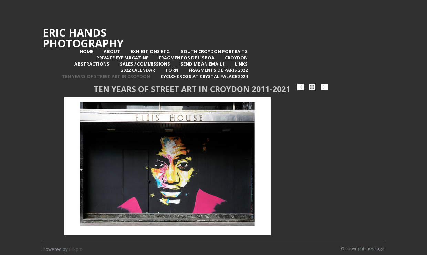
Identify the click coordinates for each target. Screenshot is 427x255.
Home (86, 51)
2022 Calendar (138, 70)
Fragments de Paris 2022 (218, 70)
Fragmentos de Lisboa (187, 58)
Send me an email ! (202, 64)
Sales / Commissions (145, 64)
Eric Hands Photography (83, 37)
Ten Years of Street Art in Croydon (106, 76)
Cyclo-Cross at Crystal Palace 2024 (204, 76)
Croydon (236, 58)
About (112, 51)
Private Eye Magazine (122, 58)
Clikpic (75, 249)
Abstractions (92, 64)
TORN (171, 70)
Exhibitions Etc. (150, 51)
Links (241, 64)
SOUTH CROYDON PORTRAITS (214, 51)
